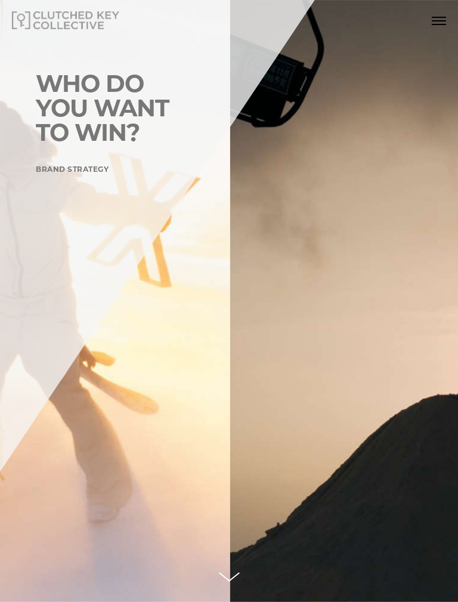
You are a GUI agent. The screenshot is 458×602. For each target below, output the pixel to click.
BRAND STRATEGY (72, 169)
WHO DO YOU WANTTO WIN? (102, 108)
